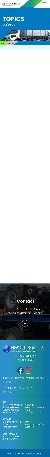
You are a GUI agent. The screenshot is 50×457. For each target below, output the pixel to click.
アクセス (40, 377)
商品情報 (19, 377)
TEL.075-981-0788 (25, 356)
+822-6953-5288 (10, 427)
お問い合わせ (9, 381)
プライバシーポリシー (24, 387)
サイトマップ (9, 391)
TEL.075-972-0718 (33, 412)
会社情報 (30, 377)
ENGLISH (7, 387)
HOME (3, 43)
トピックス (8, 377)
